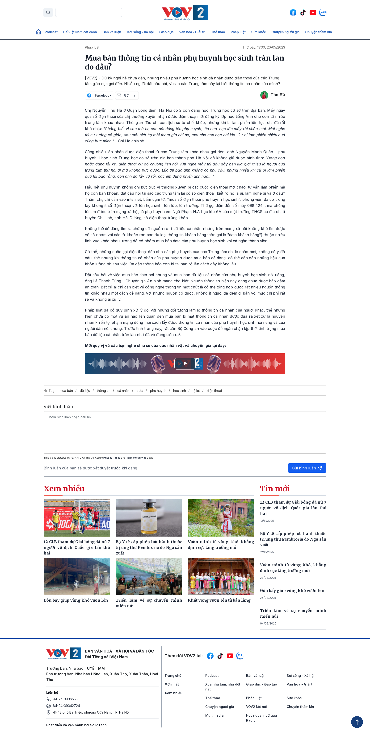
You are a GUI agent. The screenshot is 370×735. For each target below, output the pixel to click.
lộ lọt (196, 391)
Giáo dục (166, 32)
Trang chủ (172, 675)
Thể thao (218, 32)
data (139, 391)
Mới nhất (171, 684)
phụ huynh (158, 391)
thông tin (103, 391)
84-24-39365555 (66, 699)
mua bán (66, 391)
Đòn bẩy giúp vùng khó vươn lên (292, 590)
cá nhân (123, 391)
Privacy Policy (111, 457)
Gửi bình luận (307, 468)
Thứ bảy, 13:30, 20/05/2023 (263, 47)
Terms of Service (136, 457)
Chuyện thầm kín (318, 32)
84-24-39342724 (66, 706)
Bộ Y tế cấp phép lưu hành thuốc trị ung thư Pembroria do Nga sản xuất (293, 539)
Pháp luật (238, 32)
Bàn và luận (112, 32)
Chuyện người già (286, 32)
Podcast (51, 32)
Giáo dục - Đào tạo (261, 684)
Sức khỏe (258, 32)
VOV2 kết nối (256, 707)
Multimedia (214, 715)
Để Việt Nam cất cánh (80, 32)
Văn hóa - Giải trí (192, 32)
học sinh (179, 391)
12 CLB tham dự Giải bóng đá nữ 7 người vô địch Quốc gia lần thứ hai (293, 508)
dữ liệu (85, 391)
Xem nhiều (173, 693)
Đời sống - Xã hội (140, 32)
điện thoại (214, 391)
